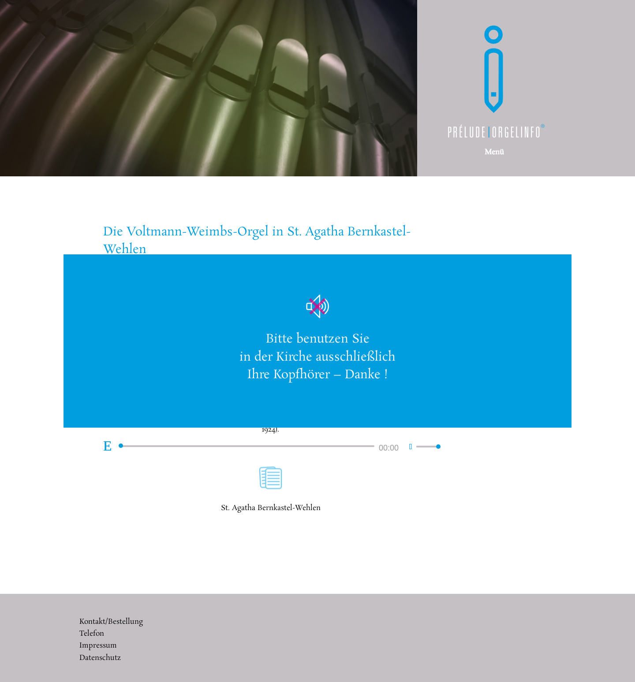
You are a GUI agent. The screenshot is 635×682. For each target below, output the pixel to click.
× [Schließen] (561, 265)
